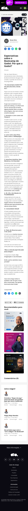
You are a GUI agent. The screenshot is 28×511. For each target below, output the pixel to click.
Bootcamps (14, 470)
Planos (14, 467)
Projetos (14, 472)
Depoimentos (14, 480)
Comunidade (14, 475)
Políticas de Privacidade (14, 492)
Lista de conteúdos (7, 14)
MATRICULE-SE (21, 3)
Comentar (21, 302)
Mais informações (14, 448)
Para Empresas (14, 478)
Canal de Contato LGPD (14, 495)
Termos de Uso (14, 489)
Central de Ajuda (14, 487)
